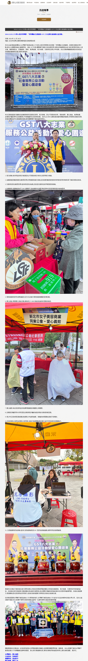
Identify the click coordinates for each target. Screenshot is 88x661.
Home (38, 14)
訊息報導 (44, 19)
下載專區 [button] (68, 2)
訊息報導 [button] (49, 2)
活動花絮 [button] (55, 2)
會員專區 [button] (74, 2)
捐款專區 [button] (61, 2)
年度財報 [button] (36, 2)
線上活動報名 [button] (81, 2)
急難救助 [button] (42, 2)
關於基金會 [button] (29, 2)
